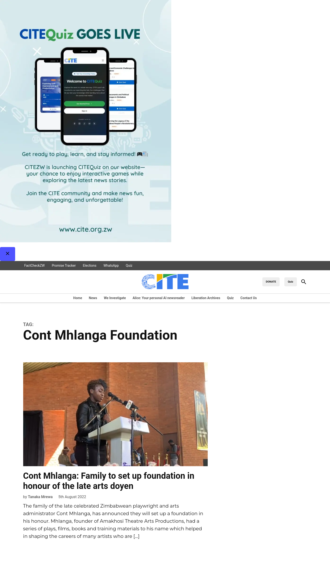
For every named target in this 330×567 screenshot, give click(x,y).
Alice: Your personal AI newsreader (158, 298)
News (93, 298)
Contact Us (248, 298)
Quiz (129, 265)
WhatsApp (111, 265)
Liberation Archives (205, 298)
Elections (89, 265)
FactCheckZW (34, 265)
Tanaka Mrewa (40, 497)
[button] (165, 130)
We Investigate (115, 298)
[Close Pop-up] (7, 254)
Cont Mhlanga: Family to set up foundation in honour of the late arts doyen (108, 481)
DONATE (271, 281)
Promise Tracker (64, 265)
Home (77, 298)
